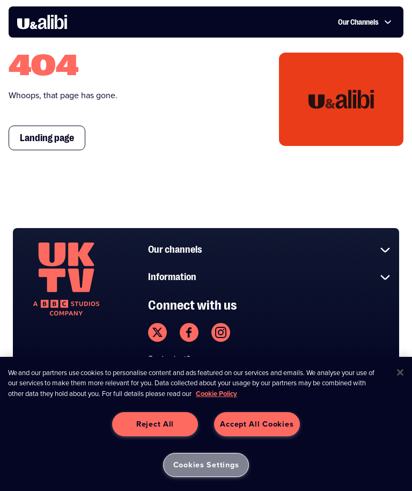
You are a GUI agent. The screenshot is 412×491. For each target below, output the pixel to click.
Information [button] (269, 277)
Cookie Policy (216, 394)
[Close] (400, 372)
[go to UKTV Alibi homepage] (42, 22)
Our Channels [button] (365, 22)
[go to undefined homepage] (66, 279)
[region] (206, 424)
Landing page (47, 138)
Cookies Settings (206, 465)
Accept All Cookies (256, 424)
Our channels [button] (269, 249)
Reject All (155, 424)
